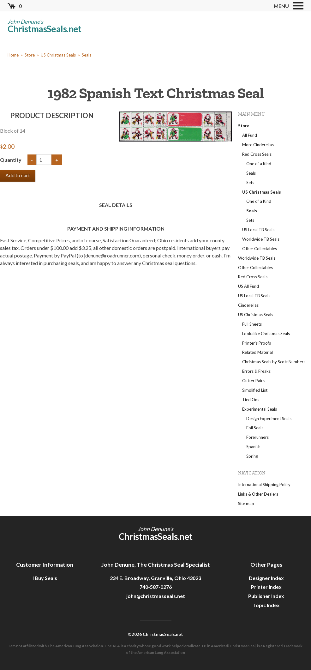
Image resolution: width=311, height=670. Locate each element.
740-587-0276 (156, 587)
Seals (86, 54)
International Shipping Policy (264, 484)
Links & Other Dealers (258, 494)
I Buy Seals (45, 578)
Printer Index (266, 587)
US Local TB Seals (258, 229)
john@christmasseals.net (155, 596)
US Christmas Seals (58, 54)
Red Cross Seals (257, 154)
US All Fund (248, 286)
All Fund (249, 135)
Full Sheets (252, 324)
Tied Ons (250, 399)
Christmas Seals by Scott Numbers (273, 361)
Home (13, 54)
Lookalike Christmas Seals (266, 333)
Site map (246, 503)
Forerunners (257, 437)
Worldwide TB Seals (260, 239)
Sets (250, 182)
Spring (252, 456)
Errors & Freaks (256, 371)
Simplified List (254, 390)
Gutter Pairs (253, 380)
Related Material (257, 352)
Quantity (11, 160)
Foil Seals (254, 427)
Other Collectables (259, 248)
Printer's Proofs (256, 343)
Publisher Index (266, 596)
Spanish (253, 446)
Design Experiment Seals (268, 418)
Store (30, 54)
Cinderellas (248, 305)
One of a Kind (258, 163)
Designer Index (266, 578)
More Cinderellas (258, 144)
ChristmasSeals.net (44, 28)
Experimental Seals (259, 409)
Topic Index (266, 605)
